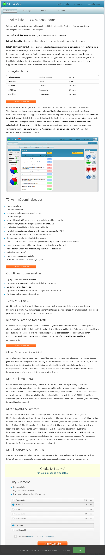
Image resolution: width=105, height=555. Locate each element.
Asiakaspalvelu (63, 4)
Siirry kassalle (52, 543)
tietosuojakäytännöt (46, 536)
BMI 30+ (44, 10)
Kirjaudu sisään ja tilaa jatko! (52, 472)
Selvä (79, 550)
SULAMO (12, 4)
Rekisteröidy (78, 4)
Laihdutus (10, 10)
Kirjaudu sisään (94, 4)
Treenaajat (27, 10)
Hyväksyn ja (36, 536)
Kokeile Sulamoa (21, 101)
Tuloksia (61, 10)
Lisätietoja (66, 550)
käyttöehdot (31, 536)
